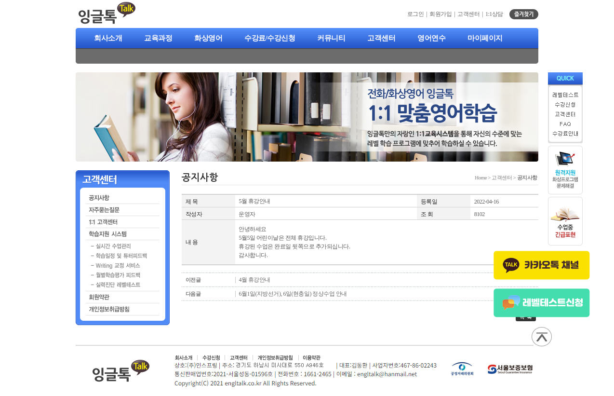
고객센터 (381, 38)
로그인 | (418, 14)
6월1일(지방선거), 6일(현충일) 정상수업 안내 (293, 293)
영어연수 (431, 38)
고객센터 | (471, 14)
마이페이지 (485, 38)
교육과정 (158, 38)
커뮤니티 (331, 38)
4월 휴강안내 (254, 279)
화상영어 (208, 38)
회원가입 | (443, 14)
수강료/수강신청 (269, 38)
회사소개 (108, 38)
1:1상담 (494, 14)
